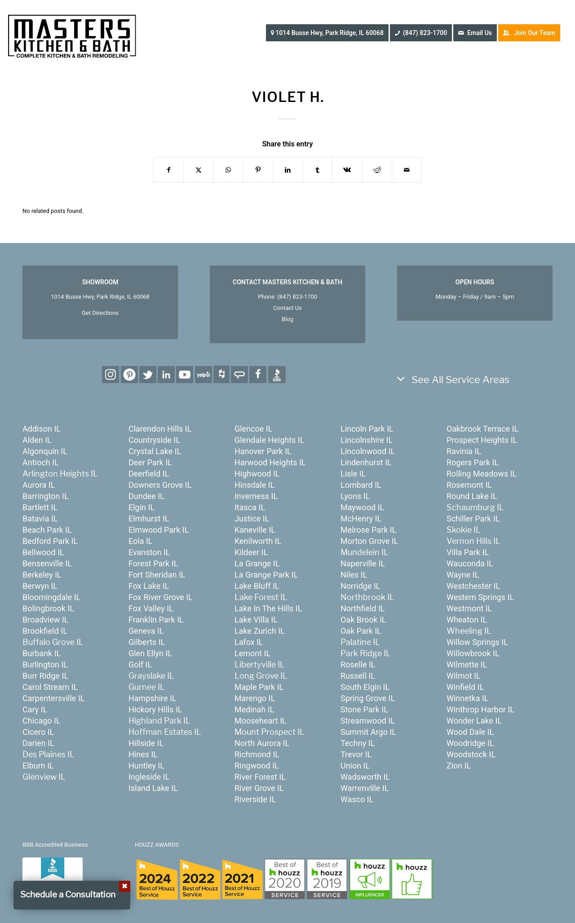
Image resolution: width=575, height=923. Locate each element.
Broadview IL (45, 619)
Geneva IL (146, 631)
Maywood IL (362, 507)
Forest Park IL (153, 563)
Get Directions (100, 312)
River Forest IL (260, 777)
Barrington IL (45, 496)
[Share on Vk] (347, 170)
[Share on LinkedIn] (287, 170)
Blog (287, 319)
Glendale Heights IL (269, 440)
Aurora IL (38, 485)
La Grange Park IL (266, 574)
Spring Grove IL (368, 698)
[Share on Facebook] (168, 170)
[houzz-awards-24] (284, 879)
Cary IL (34, 709)
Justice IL (251, 518)
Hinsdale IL (254, 485)
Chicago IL (41, 720)
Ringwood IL (256, 765)
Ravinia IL (464, 451)
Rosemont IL (469, 485)
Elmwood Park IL (158, 529)
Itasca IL (249, 507)
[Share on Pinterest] (258, 170)
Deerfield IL (148, 473)
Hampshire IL (152, 698)
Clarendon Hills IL (159, 428)
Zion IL (459, 765)
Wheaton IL (467, 619)
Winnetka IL (468, 698)
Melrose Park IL (368, 529)
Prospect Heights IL (482, 440)
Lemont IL (252, 653)
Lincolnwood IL (368, 451)
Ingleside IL (148, 777)
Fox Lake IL (148, 586)
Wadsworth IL (365, 777)
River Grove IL (259, 788)
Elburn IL (38, 765)
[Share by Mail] (406, 170)
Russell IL (358, 675)
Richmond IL (256, 754)
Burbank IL (41, 653)
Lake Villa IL (256, 619)
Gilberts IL (146, 642)
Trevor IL (356, 754)
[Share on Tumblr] (317, 170)
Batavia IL (40, 518)
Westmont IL (469, 608)
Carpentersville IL (53, 698)
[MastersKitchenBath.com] (71, 33)
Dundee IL (146, 496)
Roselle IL (358, 664)
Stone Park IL (364, 709)
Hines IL (143, 754)
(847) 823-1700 (297, 296)
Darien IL (38, 743)
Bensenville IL (47, 563)
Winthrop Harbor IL (480, 709)
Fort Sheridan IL (156, 574)
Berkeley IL (42, 574)
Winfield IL (465, 687)
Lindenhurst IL (366, 462)
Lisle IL (353, 473)
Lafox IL (248, 642)
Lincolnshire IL (367, 440)
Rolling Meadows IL (482, 473)
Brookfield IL (44, 631)
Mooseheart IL (260, 720)
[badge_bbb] (52, 875)
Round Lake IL (472, 496)
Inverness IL (256, 496)
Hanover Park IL (263, 451)
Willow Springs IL (477, 642)
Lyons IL (355, 496)
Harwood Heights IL (270, 462)
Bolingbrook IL (48, 608)
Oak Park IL (361, 631)
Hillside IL (146, 743)
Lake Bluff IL (256, 586)
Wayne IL (463, 574)
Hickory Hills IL (155, 709)
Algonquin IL (44, 451)
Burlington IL (45, 664)
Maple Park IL (258, 687)
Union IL (355, 765)
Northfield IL (363, 608)
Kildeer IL (251, 552)
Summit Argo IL (368, 732)
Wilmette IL (467, 664)
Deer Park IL (150, 462)
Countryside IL (154, 440)
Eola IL (140, 541)
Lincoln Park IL (367, 428)
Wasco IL (357, 799)
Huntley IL (146, 765)
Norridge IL (360, 586)
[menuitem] (330, 33)
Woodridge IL (470, 743)
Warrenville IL (365, 788)
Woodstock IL (471, 754)
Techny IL (358, 743)
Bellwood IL (43, 552)
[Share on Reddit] (377, 170)
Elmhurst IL (148, 518)
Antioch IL (40, 462)
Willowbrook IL (473, 653)
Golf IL (140, 664)
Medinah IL (254, 709)
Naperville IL (363, 563)
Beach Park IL (47, 529)
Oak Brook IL (363, 619)
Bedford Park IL (50, 541)
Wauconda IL (470, 563)
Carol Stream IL (50, 687)
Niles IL (354, 574)
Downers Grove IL (159, 485)
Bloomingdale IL (51, 597)
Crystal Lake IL (154, 451)
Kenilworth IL (258, 541)
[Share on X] (198, 170)
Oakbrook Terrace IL (482, 428)
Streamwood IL (368, 720)
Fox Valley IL (150, 608)
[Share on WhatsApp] (228, 170)
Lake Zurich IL (259, 631)
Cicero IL (38, 732)
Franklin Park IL (156, 619)
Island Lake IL (153, 788)
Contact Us (287, 308)
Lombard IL (361, 485)
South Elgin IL (365, 687)
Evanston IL (149, 552)
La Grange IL (256, 563)
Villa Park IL (468, 552)
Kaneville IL (254, 529)
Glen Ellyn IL (150, 653)
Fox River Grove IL (160, 597)
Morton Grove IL (369, 541)
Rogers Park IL (473, 462)
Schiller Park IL (473, 518)
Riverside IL (255, 799)
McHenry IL (361, 518)
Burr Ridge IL (45, 675)
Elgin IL (141, 507)
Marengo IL (254, 698)
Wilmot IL (464, 675)
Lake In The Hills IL (268, 608)
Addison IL (41, 428)
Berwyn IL (40, 586)
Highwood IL (257, 473)
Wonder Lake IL (474, 720)
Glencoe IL (253, 428)
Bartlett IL (40, 507)
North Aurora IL (261, 743)
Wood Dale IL (470, 732)
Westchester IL (473, 586)
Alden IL (37, 440)
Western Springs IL (480, 597)
